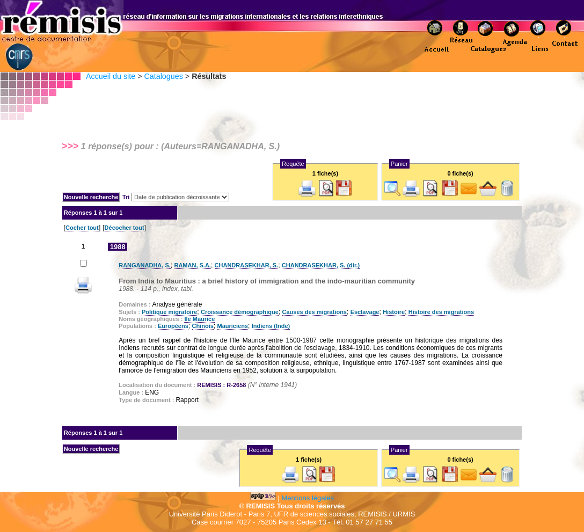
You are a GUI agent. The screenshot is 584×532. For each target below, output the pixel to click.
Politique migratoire (169, 312)
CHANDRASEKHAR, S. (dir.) (321, 265)
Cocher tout (82, 227)
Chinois (203, 326)
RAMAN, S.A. (192, 265)
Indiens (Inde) (271, 326)
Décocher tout (124, 227)
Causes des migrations (314, 312)
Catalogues (163, 76)
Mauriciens (232, 326)
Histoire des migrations (441, 312)
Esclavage (365, 312)
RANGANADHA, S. (145, 265)
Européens (173, 326)
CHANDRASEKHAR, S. (247, 265)
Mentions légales (308, 498)
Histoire (394, 312)
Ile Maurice (199, 319)
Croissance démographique (240, 312)
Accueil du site (110, 76)
